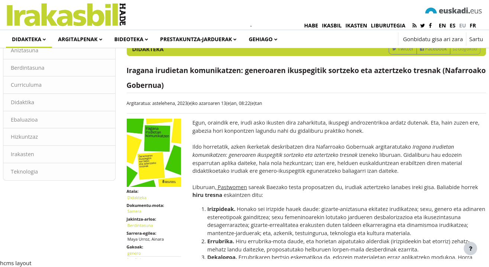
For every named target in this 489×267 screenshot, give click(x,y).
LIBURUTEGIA (388, 25)
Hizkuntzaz (43, 168)
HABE (311, 25)
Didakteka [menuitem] (26, 39)
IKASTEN (356, 25)
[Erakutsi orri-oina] (470, 248)
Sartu (476, 39)
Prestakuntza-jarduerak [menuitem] (196, 39)
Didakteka (145, 222)
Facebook (415, 79)
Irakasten (41, 186)
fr (473, 25)
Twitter (385, 79)
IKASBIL (331, 25)
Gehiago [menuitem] (260, 39)
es (453, 25)
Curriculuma (45, 116)
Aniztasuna (43, 81)
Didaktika (41, 133)
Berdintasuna (46, 98)
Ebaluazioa (42, 151)
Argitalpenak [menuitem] (77, 39)
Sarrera (143, 236)
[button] (370, 39)
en (442, 25)
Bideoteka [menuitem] (128, 39)
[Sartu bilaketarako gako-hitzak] (404, 59)
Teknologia (43, 204)
